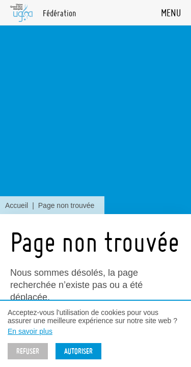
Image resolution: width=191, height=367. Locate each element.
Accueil (16, 205)
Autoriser (78, 351)
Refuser (27, 351)
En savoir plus (30, 331)
